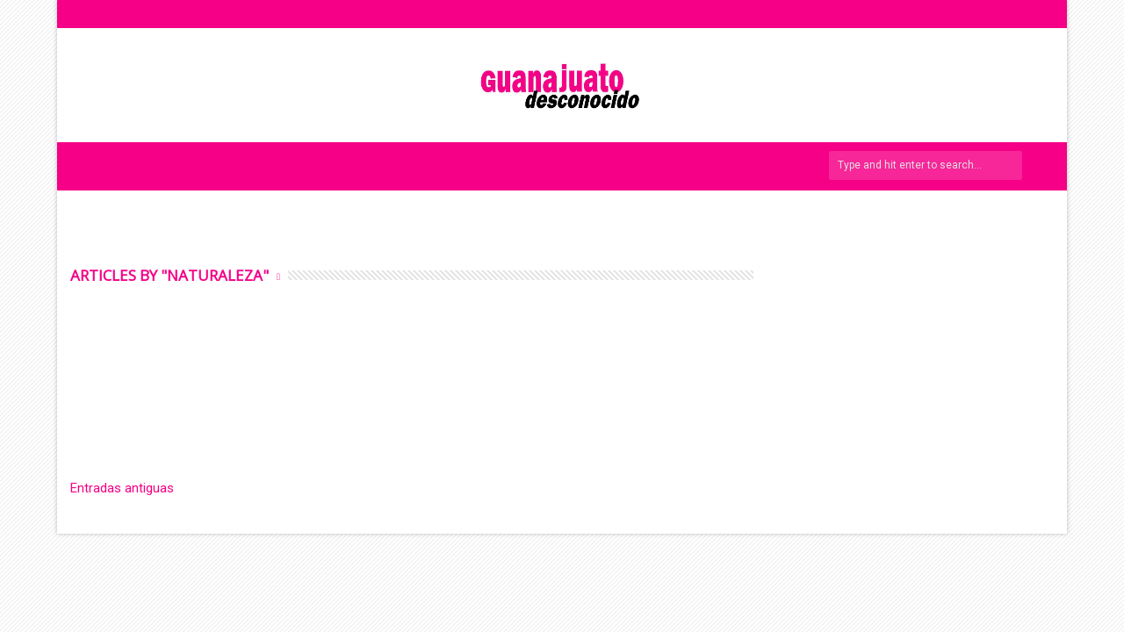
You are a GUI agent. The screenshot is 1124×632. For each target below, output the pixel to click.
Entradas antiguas (122, 488)
